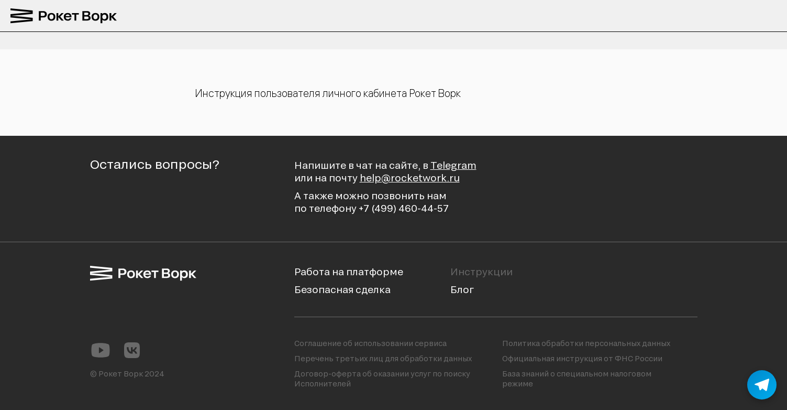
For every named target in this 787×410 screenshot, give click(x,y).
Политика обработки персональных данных (586, 343)
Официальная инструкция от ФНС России (582, 358)
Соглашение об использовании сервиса (370, 343)
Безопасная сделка (342, 289)
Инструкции (481, 271)
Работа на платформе (348, 271)
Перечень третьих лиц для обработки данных (383, 358)
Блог (462, 289)
